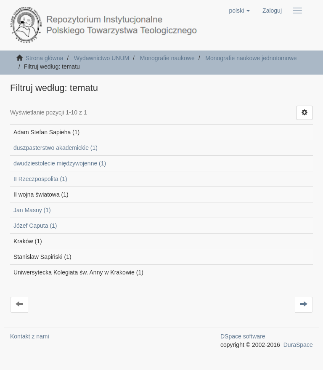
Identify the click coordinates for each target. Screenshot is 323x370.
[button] (239, 10)
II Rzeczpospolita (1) (40, 179)
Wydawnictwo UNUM (101, 58)
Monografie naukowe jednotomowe (251, 58)
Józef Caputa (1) (35, 225)
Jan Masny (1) (32, 210)
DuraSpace (298, 344)
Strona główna (45, 58)
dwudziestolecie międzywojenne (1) (59, 163)
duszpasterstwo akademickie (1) (55, 147)
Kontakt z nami (29, 336)
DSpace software (242, 336)
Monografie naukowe (167, 58)
